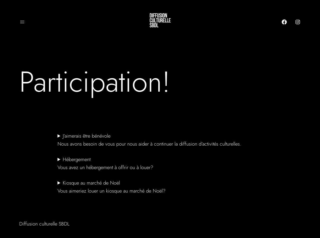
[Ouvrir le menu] (22, 22)
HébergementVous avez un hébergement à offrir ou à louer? (105, 163)
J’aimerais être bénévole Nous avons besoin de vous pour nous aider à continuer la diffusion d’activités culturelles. (150, 140)
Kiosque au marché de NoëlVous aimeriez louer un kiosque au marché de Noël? (112, 187)
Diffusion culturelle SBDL (44, 224)
